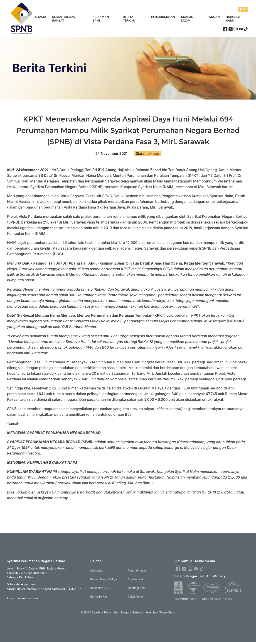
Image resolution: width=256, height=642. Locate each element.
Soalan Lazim (187, 18)
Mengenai (96, 570)
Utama (40, 17)
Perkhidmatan (163, 17)
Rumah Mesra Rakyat (63, 18)
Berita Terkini (129, 18)
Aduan (214, 17)
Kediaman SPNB (101, 18)
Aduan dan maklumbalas (22, 598)
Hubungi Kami (233, 18)
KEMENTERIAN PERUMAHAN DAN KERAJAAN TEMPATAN (44, 588)
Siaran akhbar (147, 153)
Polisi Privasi (136, 596)
